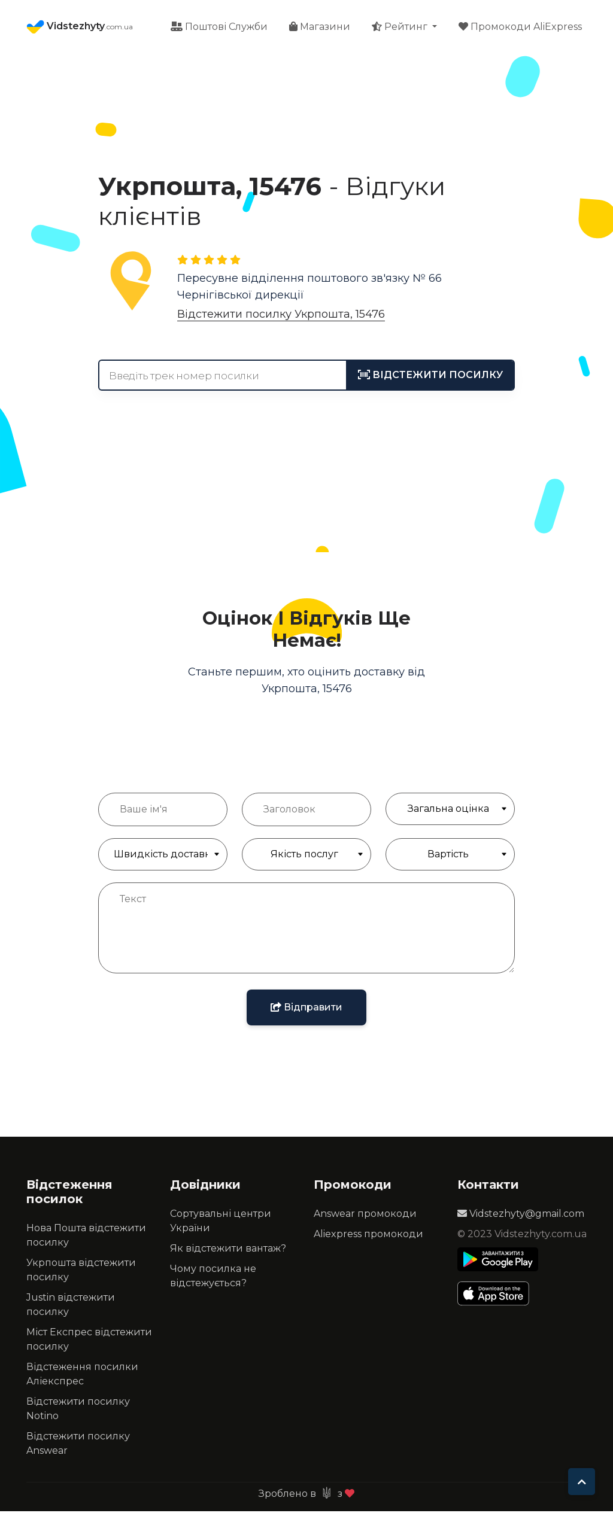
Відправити (306, 1009)
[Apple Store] (497, 1295)
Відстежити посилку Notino (78, 1410)
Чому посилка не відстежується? (213, 1277)
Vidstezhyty (79, 27)
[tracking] (430, 377)
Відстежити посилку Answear (78, 1445)
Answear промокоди (365, 1215)
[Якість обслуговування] (306, 856)
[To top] (581, 1481)
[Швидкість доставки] (162, 856)
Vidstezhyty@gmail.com (520, 1215)
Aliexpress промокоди (368, 1235)
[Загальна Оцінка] (450, 810)
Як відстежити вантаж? (228, 1250)
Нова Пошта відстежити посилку (86, 1237)
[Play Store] (497, 1261)
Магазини (319, 27)
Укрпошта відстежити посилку (81, 1271)
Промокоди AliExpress (520, 27)
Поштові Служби (219, 27)
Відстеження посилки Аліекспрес (82, 1376)
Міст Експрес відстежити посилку (89, 1341)
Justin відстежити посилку (70, 1306)
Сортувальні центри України (220, 1222)
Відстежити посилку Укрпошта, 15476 (281, 315)
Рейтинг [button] (401, 27)
